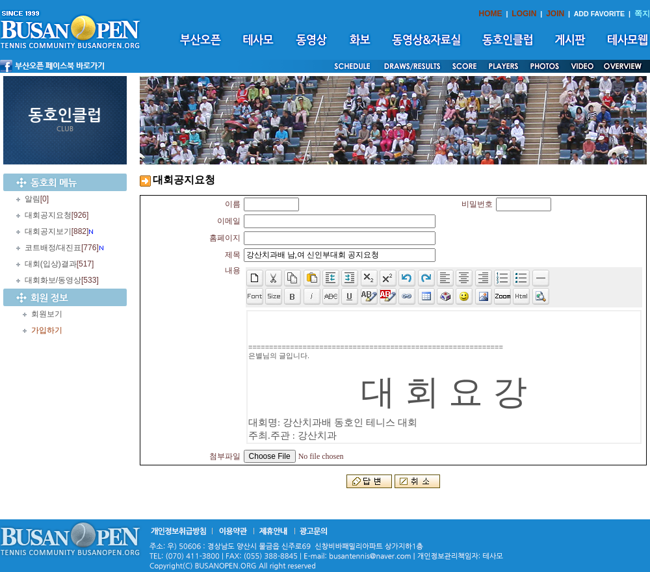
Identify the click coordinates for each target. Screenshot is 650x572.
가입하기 (46, 330)
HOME (490, 13)
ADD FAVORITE (599, 14)
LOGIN (524, 13)
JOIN (555, 13)
